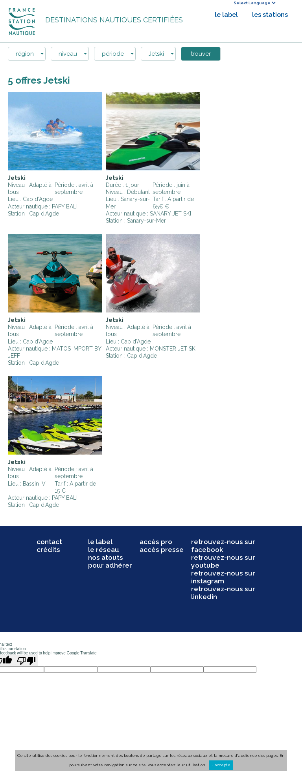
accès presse (162, 550)
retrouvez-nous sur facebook (223, 546)
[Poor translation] (26, 660)
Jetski (17, 177)
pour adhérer (110, 565)
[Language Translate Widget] (254, 2)
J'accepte (221, 765)
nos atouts (105, 557)
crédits (48, 550)
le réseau (103, 550)
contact (49, 542)
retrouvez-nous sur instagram (223, 577)
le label (226, 14)
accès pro (156, 542)
